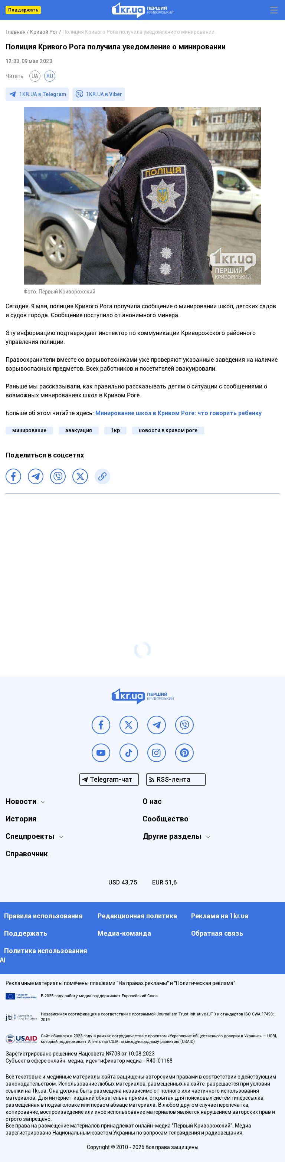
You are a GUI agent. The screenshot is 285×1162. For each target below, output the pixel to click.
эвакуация (78, 430)
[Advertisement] (142, 553)
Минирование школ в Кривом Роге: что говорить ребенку (178, 413)
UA (35, 76)
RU (49, 76)
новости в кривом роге (168, 430)
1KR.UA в (42, 94)
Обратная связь (217, 933)
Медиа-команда (124, 933)
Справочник (27, 853)
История (21, 818)
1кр (115, 430)
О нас (152, 801)
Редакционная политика (137, 916)
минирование (29, 430)
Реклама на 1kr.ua (219, 916)
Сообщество (165, 818)
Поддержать (23, 10)
